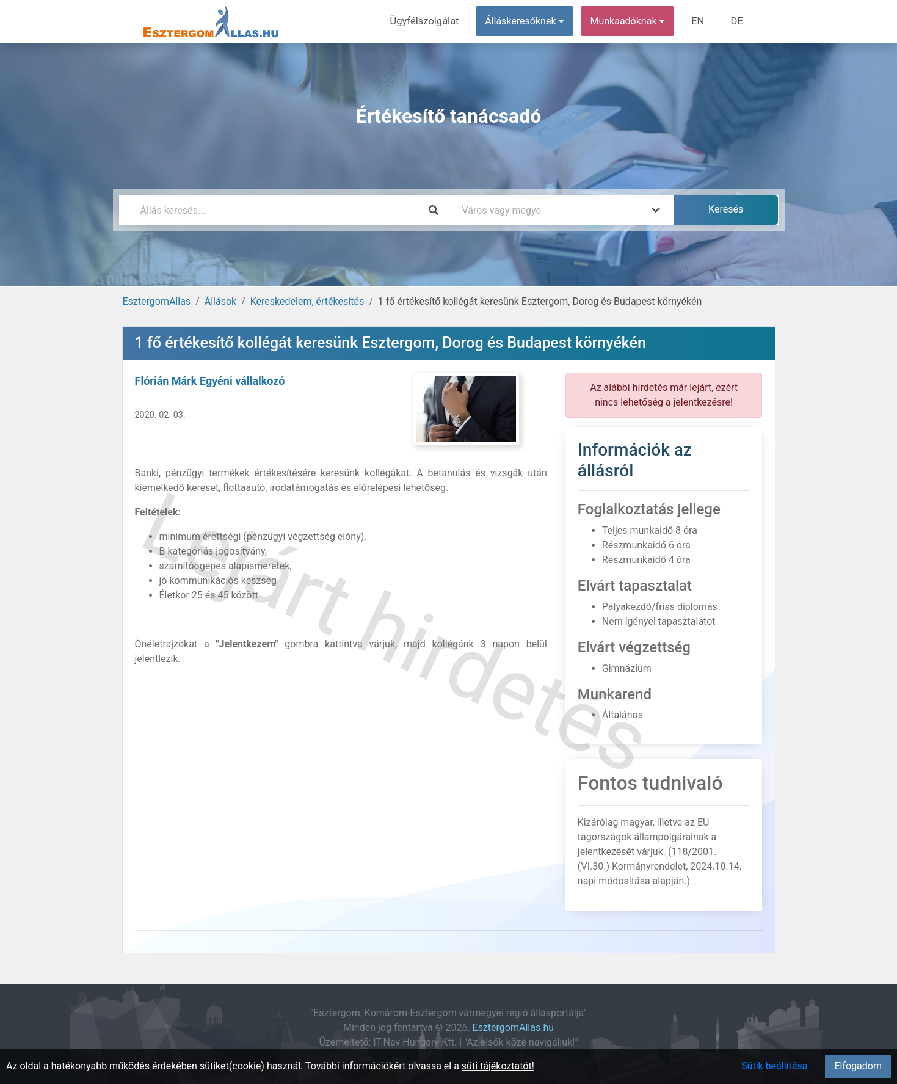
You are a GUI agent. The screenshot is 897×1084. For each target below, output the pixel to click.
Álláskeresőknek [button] (527, 21)
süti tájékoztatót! (498, 1066)
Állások (220, 301)
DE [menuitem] (738, 21)
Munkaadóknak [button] (629, 21)
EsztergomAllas (157, 301)
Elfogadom (858, 1066)
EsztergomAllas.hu (513, 1027)
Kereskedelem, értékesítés (307, 301)
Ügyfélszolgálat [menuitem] (428, 21)
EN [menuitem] (699, 21)
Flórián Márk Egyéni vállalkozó (210, 380)
